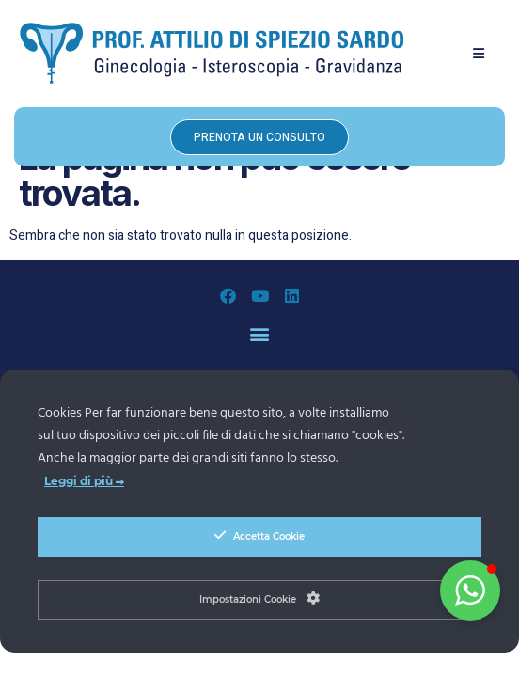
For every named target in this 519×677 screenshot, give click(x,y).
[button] (479, 53)
